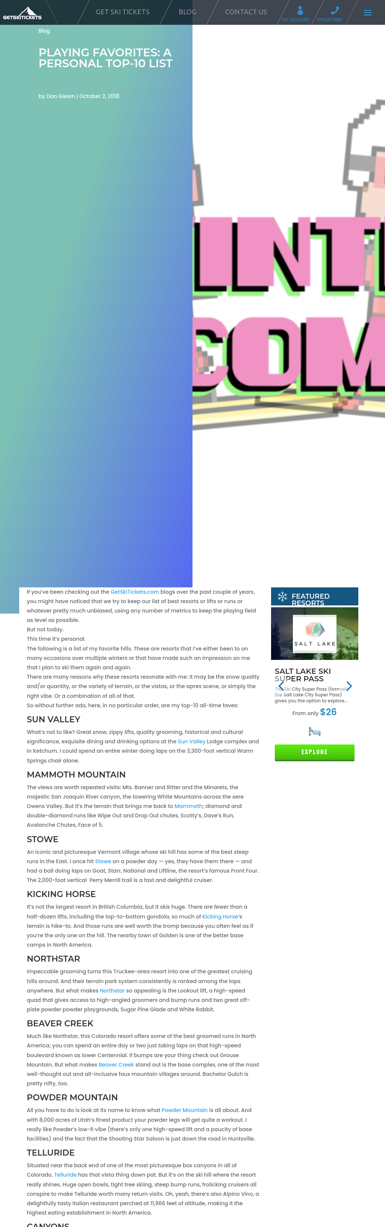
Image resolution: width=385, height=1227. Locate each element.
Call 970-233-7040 (337, 11)
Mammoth (189, 806)
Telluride (65, 1175)
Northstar (113, 990)
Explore (315, 752)
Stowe (103, 861)
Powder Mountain (185, 1110)
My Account (302, 11)
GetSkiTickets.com (135, 592)
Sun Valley (192, 741)
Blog (187, 11)
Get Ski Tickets (123, 11)
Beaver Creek (116, 1064)
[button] (281, 686)
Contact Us (246, 11)
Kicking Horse (220, 916)
